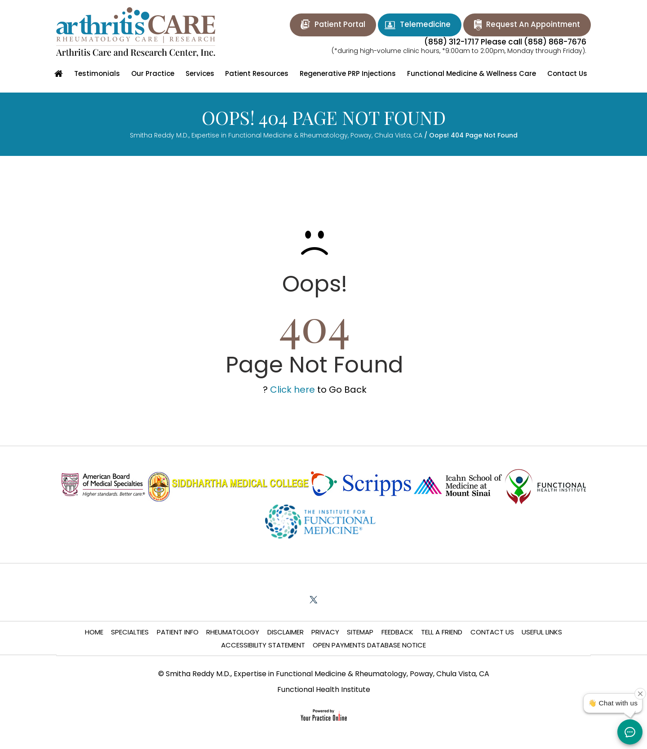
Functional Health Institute (323, 690)
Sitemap (360, 632)
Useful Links (543, 632)
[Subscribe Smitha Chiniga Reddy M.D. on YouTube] (354, 599)
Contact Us (493, 632)
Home (93, 632)
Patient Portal (330, 24)
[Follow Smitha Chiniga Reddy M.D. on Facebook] (293, 599)
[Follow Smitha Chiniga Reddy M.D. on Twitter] (313, 599)
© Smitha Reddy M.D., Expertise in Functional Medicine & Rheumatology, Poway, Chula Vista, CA (323, 674)
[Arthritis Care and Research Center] (135, 32)
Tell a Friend (442, 632)
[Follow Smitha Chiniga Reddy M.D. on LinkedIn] (333, 599)
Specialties (129, 632)
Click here (292, 389)
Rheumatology (232, 632)
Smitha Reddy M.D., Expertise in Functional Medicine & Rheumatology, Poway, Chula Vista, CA (276, 135)
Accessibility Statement (263, 645)
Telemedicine (418, 24)
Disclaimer (285, 632)
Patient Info (177, 632)
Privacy (325, 632)
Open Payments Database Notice (369, 645)
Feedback (398, 632)
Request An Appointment (530, 24)
